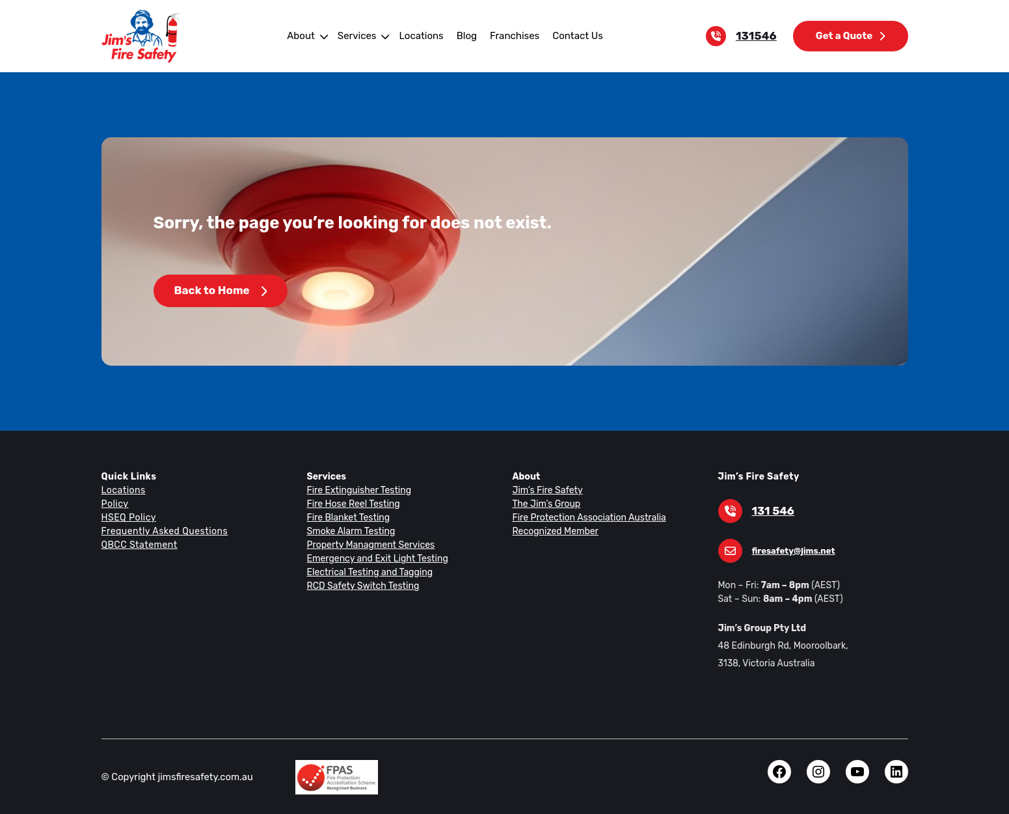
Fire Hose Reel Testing (353, 503)
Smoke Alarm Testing (349, 531)
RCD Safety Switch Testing (361, 585)
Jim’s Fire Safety (546, 490)
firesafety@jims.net (791, 551)
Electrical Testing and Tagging (367, 572)
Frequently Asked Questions (162, 531)
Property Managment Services (368, 544)
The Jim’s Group (546, 503)
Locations (422, 35)
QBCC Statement (138, 544)
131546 (759, 36)
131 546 (772, 511)
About (305, 35)
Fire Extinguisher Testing (357, 490)
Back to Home (219, 290)
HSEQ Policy (129, 517)
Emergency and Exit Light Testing (374, 558)
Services (360, 35)
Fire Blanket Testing (347, 517)
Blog (466, 35)
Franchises (512, 35)
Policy (114, 503)
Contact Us (573, 35)
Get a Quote (851, 35)
